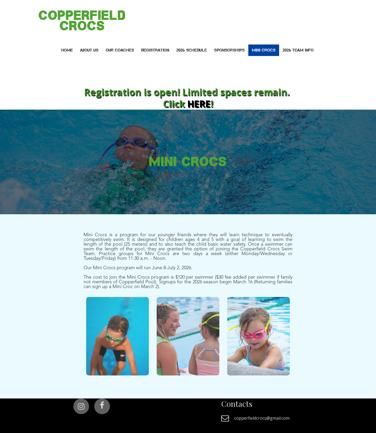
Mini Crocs (263, 50)
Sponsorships (229, 50)
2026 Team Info (298, 50)
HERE (198, 104)
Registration (155, 50)
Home (67, 50)
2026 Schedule (192, 50)
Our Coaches (120, 50)
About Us (89, 50)
